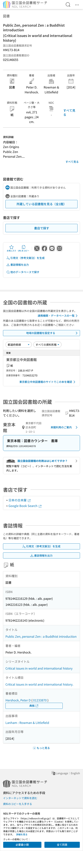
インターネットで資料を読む (20, 798)
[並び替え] (18, 345)
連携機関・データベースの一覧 (58, 315)
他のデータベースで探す (22, 272)
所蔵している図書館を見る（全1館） (41, 204)
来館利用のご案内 (65, 427)
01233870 (40, 700)
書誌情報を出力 (17, 265)
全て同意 (62, 844)
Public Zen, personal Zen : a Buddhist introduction (41, 636)
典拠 (34, 706)
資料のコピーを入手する (17, 804)
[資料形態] (47, 345)
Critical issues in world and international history (38, 668)
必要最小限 (22, 844)
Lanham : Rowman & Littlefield (27, 722)
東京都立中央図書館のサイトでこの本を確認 (48, 382)
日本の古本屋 (19, 500)
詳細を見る (21, 834)
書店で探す (41, 228)
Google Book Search (25, 505)
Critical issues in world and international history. (39, 684)
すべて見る (69, 112)
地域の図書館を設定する (52, 333)
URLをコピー (23, 248)
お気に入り (11, 248)
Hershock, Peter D (18, 700)
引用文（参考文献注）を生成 (25, 258)
